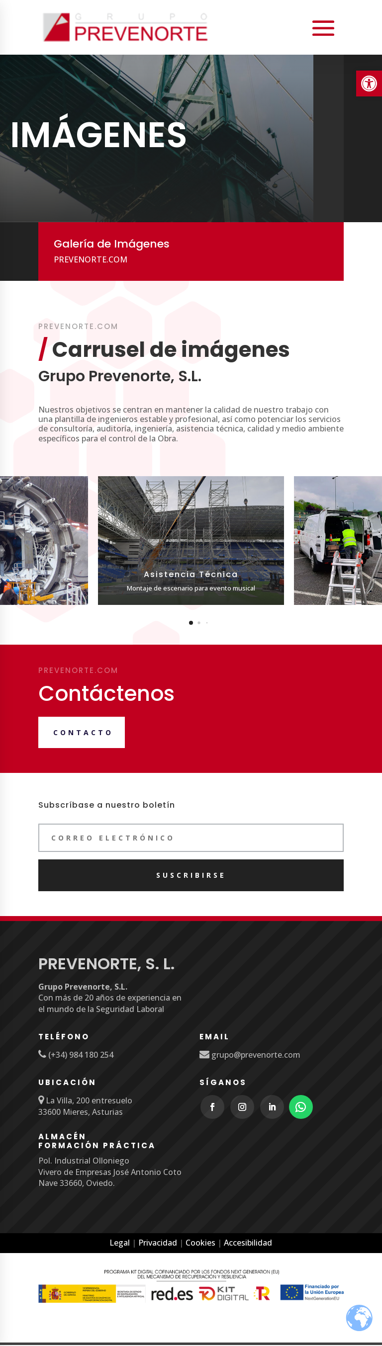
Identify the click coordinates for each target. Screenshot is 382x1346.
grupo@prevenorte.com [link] (254, 1055)
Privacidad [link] (157, 1243)
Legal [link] (119, 1243)
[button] (191, 623)
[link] (369, 83)
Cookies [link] (200, 1243)
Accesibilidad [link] (248, 1243)
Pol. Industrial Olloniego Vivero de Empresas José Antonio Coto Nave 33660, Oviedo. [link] (110, 1172)
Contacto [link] (83, 733)
